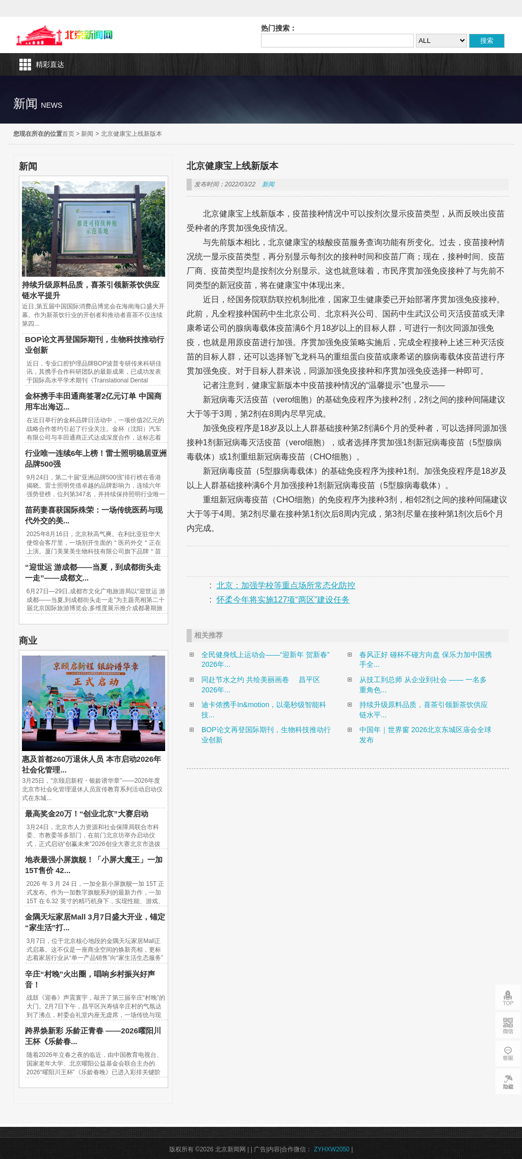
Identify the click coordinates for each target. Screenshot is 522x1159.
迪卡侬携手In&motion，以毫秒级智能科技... (263, 710)
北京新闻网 (66, 35)
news (51, 105)
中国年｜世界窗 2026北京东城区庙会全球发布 (425, 735)
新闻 (87, 133)
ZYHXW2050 (332, 1149)
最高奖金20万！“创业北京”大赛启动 (86, 813)
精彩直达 (50, 64)
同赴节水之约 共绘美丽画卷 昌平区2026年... (260, 684)
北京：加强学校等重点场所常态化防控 (286, 585)
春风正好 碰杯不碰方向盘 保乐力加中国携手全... (425, 659)
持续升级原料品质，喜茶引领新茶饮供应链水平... (423, 710)
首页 (68, 133)
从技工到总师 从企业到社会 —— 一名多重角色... (423, 684)
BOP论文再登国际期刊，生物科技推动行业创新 (266, 735)
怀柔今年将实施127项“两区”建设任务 (283, 599)
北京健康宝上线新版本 (131, 133)
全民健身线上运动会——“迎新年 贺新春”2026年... (265, 659)
